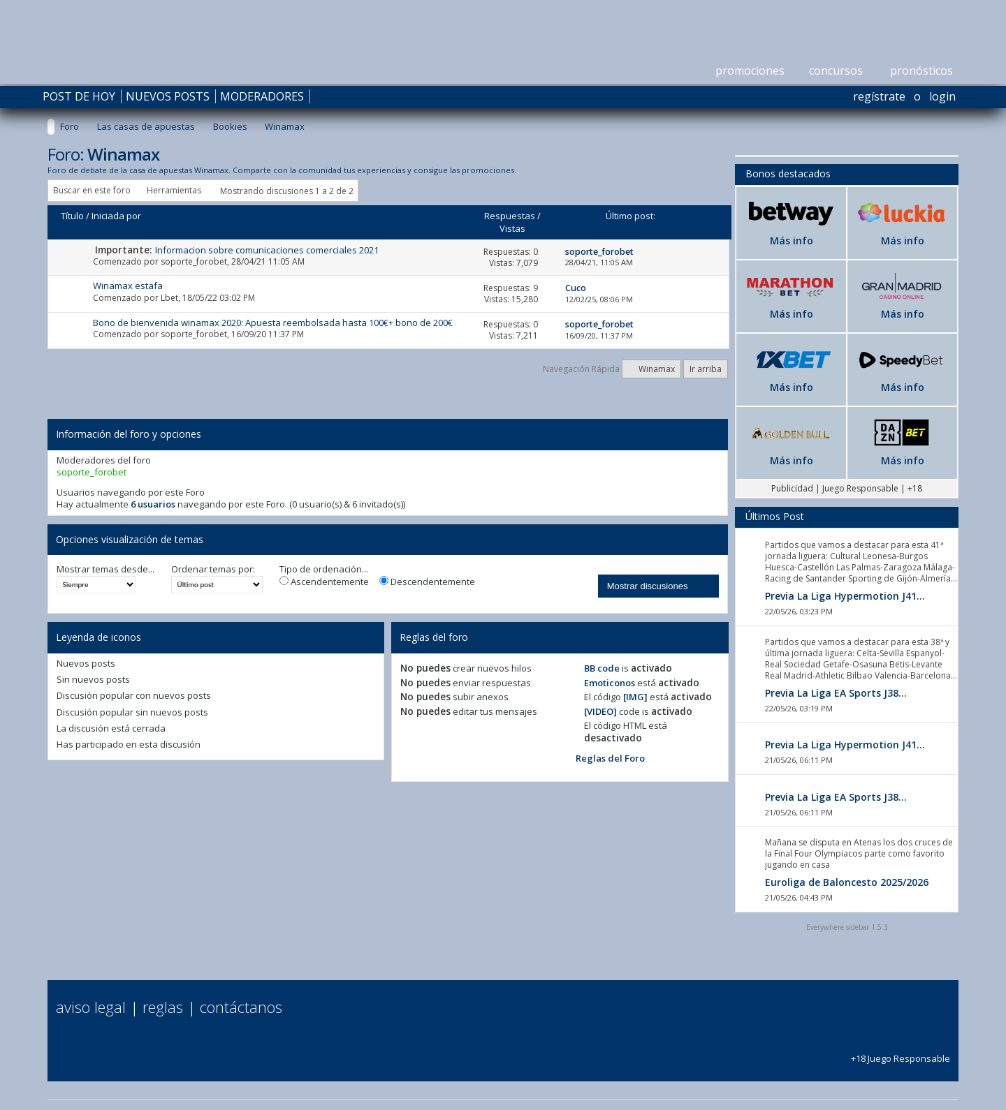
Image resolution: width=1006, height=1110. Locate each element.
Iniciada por (116, 215)
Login (942, 96)
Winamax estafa (128, 285)
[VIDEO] (600, 711)
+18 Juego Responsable (900, 1051)
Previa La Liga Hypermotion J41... (845, 595)
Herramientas (174, 190)
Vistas (512, 228)
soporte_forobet (194, 261)
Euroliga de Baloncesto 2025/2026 (846, 882)
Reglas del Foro (610, 758)
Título (72, 215)
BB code (602, 668)
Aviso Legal (91, 1006)
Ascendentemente (324, 582)
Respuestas (509, 215)
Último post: (630, 215)
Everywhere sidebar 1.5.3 (847, 927)
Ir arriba (706, 369)
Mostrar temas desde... (105, 569)
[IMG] (635, 696)
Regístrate (879, 96)
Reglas (163, 1006)
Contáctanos (241, 1006)
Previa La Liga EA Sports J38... (836, 693)
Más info (791, 240)
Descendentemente (427, 582)
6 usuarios (153, 504)
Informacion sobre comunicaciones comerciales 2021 (267, 250)
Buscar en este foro (92, 190)
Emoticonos (609, 682)
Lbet (169, 298)
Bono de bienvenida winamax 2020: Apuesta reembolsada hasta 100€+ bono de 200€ (273, 322)
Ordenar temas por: (213, 569)
